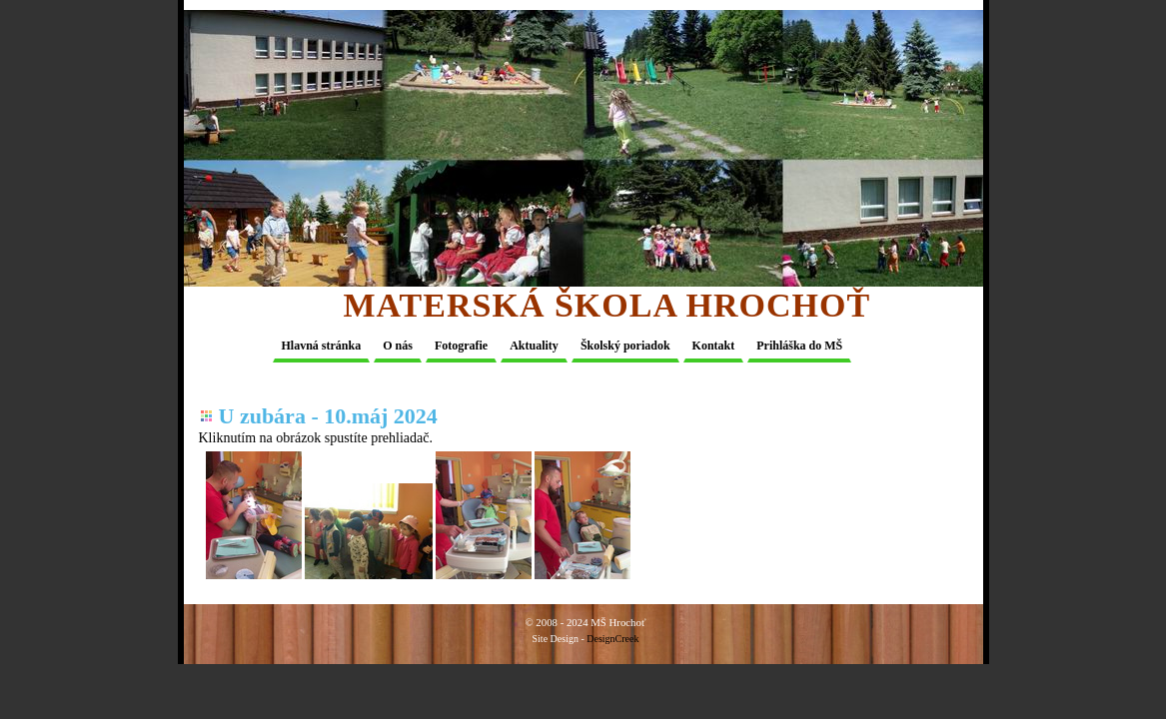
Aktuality (534, 346)
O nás (398, 346)
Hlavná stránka (322, 346)
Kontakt (713, 346)
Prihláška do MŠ (799, 346)
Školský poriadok (625, 346)
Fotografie (461, 346)
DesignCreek (612, 638)
